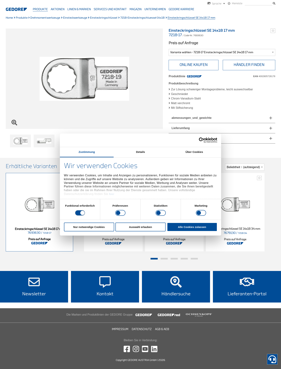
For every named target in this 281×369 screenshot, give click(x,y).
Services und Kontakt (110, 9)
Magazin (136, 9)
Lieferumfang (181, 128)
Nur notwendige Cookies (89, 226)
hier (111, 194)
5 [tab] (194, 259)
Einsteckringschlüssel (103, 17)
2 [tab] (164, 259)
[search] (258, 3)
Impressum (120, 329)
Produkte (40, 9)
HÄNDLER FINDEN (249, 65)
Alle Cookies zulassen (192, 226)
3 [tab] (174, 259)
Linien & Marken (79, 9)
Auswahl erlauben (140, 226)
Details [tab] (140, 151)
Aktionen (58, 9)
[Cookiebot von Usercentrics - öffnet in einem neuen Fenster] (201, 140)
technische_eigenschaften (189, 138)
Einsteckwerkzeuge (75, 17)
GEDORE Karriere (181, 9)
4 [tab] (184, 259)
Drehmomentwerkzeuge (45, 17)
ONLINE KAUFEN (194, 65)
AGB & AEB (162, 329)
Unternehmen (155, 9)
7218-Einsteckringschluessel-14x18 (142, 17)
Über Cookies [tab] (194, 151)
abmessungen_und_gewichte (191, 117)
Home (9, 17)
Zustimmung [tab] (87, 151)
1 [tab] (154, 259)
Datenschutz (142, 329)
